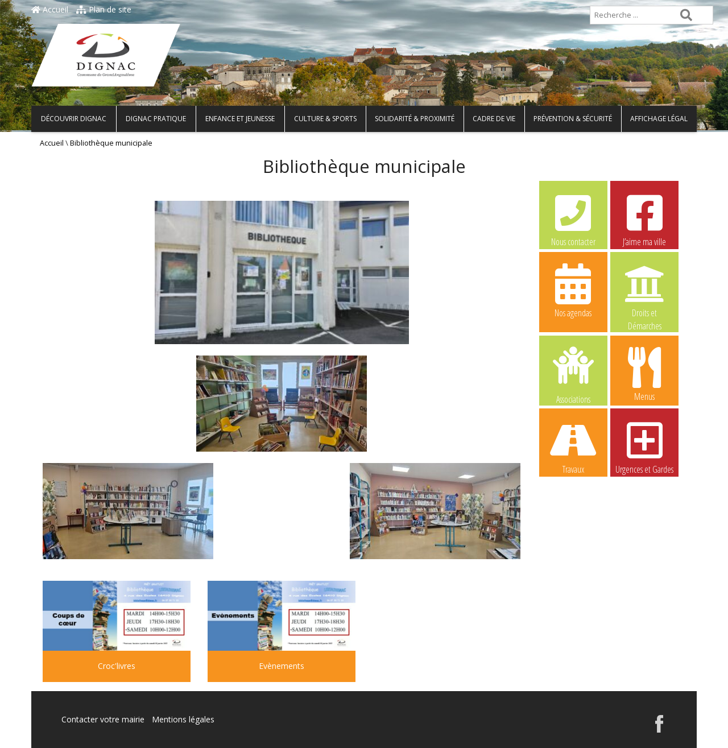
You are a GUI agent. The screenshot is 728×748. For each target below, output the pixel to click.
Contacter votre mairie (102, 719)
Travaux (573, 447)
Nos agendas (573, 290)
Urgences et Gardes (644, 447)
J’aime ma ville (644, 219)
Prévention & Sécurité (572, 118)
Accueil (49, 9)
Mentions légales (183, 719)
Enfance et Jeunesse (240, 118)
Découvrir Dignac (73, 118)
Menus (644, 374)
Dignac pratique (156, 118)
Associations (573, 374)
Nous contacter (573, 219)
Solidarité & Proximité (414, 118)
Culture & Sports (325, 118)
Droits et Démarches (644, 290)
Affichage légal (659, 118)
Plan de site (103, 9)
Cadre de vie (494, 118)
